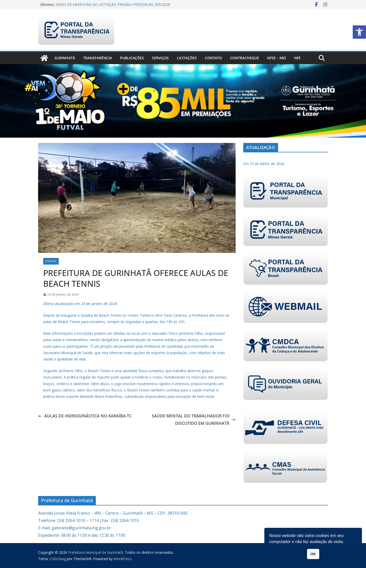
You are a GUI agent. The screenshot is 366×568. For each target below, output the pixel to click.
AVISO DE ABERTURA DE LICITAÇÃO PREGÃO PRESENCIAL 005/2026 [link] (113, 4)
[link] (359, 32)
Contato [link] (213, 57)
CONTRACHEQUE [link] (244, 57)
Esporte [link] (51, 261)
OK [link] (313, 554)
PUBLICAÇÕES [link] (132, 57)
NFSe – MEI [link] (276, 57)
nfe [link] (297, 57)
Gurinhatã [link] (64, 57)
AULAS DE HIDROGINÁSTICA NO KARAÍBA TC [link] (85, 416)
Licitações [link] (187, 57)
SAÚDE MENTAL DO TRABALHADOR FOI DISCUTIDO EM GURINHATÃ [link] (194, 419)
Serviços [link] (160, 57)
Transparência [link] (97, 57)
